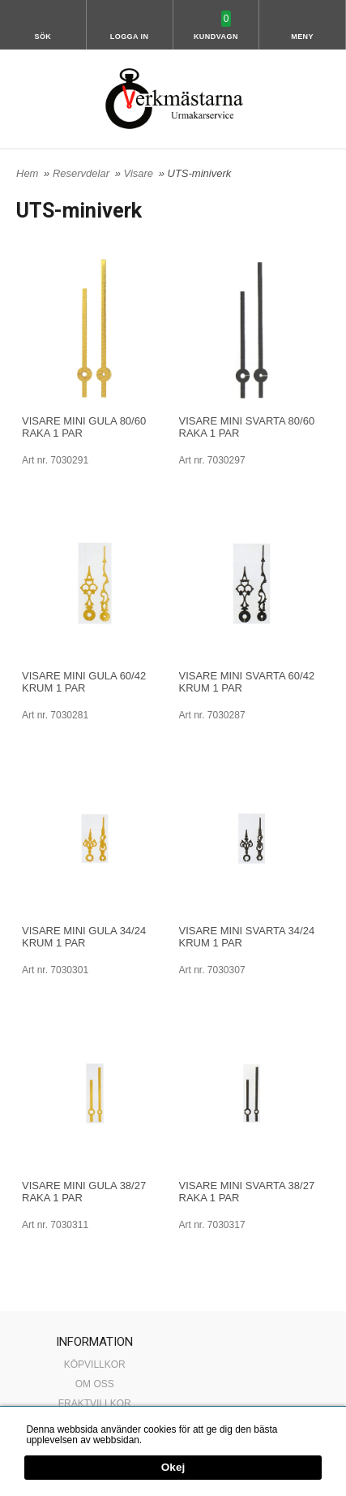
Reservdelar (83, 173)
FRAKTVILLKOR (94, 1403)
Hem (27, 173)
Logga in (129, 36)
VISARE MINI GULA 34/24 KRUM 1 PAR (84, 937)
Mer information (177, 1440)
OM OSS (94, 1384)
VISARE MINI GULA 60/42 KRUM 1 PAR (84, 682)
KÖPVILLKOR (95, 1364)
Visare (139, 173)
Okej (173, 1468)
